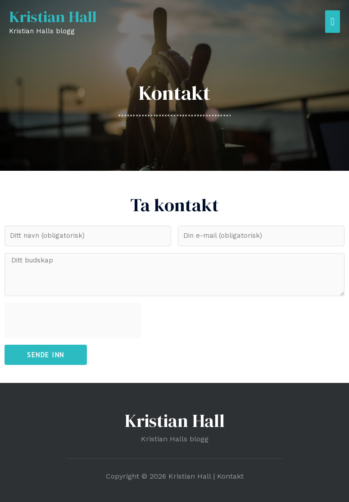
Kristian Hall (53, 16)
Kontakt (230, 476)
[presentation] (73, 320)
